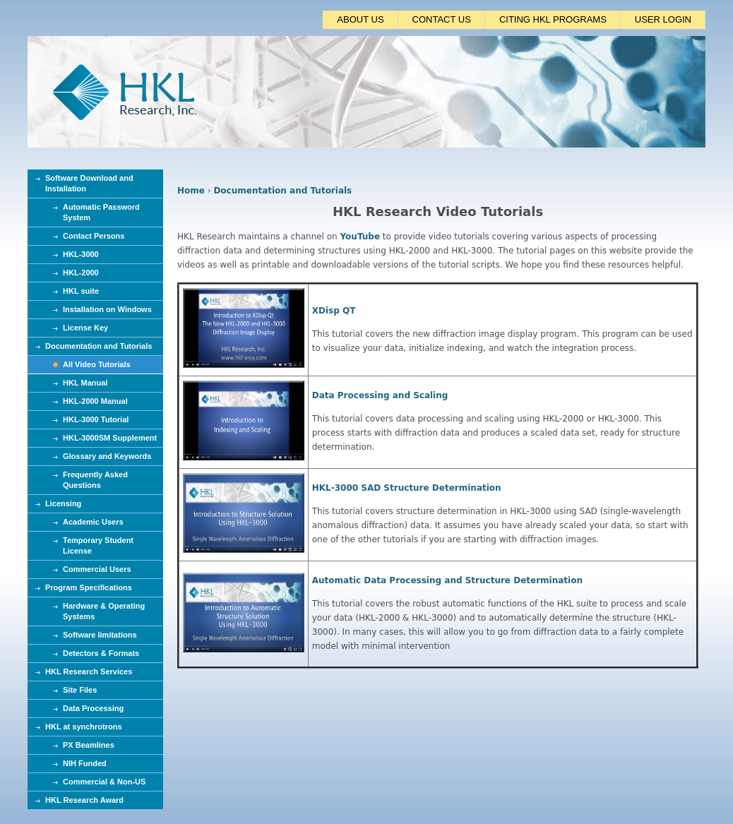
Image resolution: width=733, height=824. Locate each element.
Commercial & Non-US (104, 781)
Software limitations (100, 635)
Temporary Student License (98, 545)
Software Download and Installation (89, 183)
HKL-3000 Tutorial (96, 419)
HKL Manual (85, 382)
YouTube (360, 236)
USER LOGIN (663, 19)
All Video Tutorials (97, 364)
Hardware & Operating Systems (104, 611)
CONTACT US (441, 19)
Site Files (80, 690)
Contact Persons (93, 236)
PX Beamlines (88, 745)
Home (191, 191)
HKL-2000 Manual (95, 401)
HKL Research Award (84, 800)
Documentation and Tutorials (282, 191)
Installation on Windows (107, 309)
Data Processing (93, 708)
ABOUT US (360, 19)
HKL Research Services (88, 671)
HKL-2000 (81, 272)
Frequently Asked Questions (95, 479)
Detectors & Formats (101, 653)
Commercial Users (97, 569)
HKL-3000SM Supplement (110, 438)
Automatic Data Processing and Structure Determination (447, 580)
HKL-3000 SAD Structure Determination (406, 488)
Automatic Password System (101, 212)
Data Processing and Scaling (380, 395)
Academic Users (93, 522)
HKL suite (81, 291)
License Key (85, 327)
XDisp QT (334, 311)
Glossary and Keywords (107, 456)
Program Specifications (88, 587)
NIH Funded (85, 763)
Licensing (63, 503)
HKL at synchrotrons (83, 726)
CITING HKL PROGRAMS (553, 19)
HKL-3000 (81, 254)
